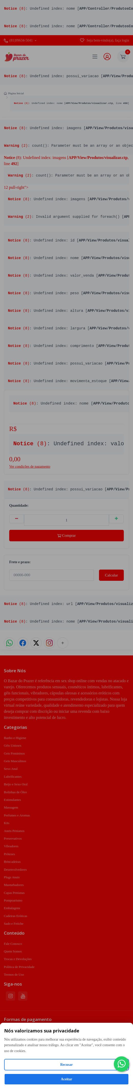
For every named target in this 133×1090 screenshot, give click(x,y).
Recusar (66, 1065)
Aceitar (66, 1079)
